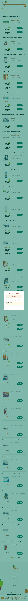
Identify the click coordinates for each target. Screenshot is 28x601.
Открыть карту (14, 300)
